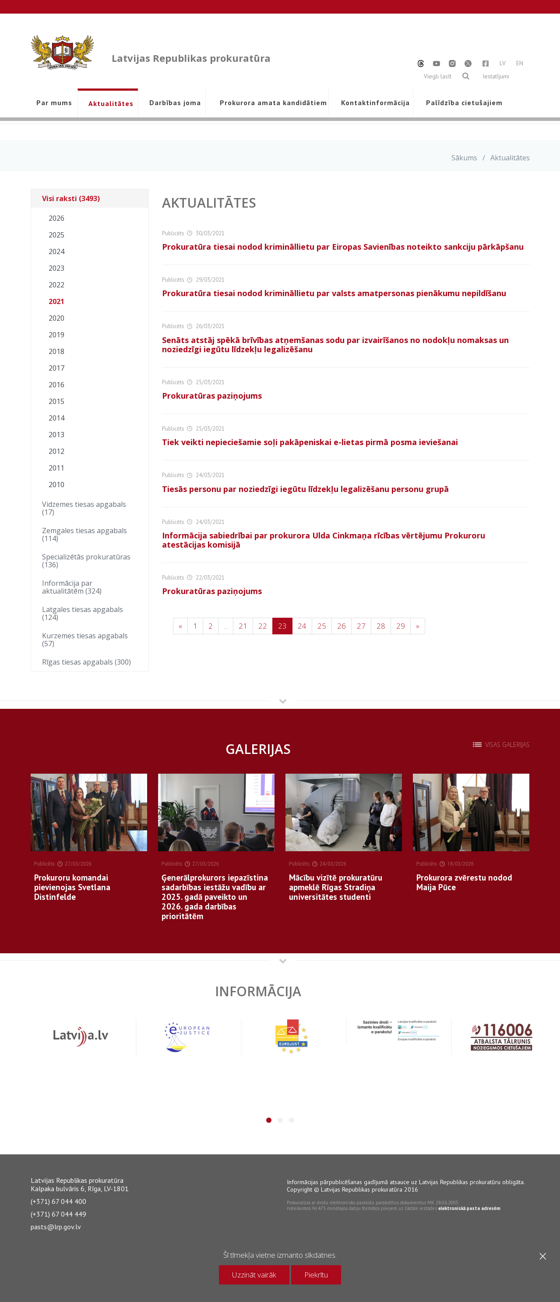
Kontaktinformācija (375, 102)
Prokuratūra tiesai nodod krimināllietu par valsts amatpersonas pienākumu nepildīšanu (334, 293)
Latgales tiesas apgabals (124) (82, 613)
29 (400, 626)
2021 (56, 301)
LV (503, 63)
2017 (56, 368)
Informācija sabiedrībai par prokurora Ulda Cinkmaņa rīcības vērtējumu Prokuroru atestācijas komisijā (323, 540)
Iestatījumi (496, 76)
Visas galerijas (507, 745)
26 (341, 626)
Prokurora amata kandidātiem (272, 102)
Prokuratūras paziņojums (212, 395)
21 (243, 626)
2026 (56, 218)
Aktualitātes (111, 103)
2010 (56, 484)
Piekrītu (316, 1275)
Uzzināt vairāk (254, 1275)
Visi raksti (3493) (71, 198)
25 (321, 626)
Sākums (464, 158)
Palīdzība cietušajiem (464, 102)
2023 (56, 268)
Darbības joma (175, 102)
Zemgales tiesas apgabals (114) (84, 534)
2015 (56, 401)
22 (262, 626)
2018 (56, 351)
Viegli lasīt (437, 76)
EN (519, 63)
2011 (56, 468)
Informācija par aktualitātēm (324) (72, 587)
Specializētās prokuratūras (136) (86, 561)
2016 (56, 384)
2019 (56, 335)
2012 (56, 451)
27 (361, 626)
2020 (56, 318)
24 (302, 626)
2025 (56, 235)
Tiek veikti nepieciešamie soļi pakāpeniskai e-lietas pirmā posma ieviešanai (310, 442)
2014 (56, 418)
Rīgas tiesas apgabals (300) (86, 662)
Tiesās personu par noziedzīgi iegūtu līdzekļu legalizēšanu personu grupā (305, 489)
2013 (56, 434)
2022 (56, 285)
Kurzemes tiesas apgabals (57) (85, 639)
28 (381, 626)
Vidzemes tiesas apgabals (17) (84, 508)
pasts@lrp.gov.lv (56, 1226)
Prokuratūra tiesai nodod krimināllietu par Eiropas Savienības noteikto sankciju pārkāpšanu (343, 246)
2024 (56, 251)
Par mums (54, 102)
